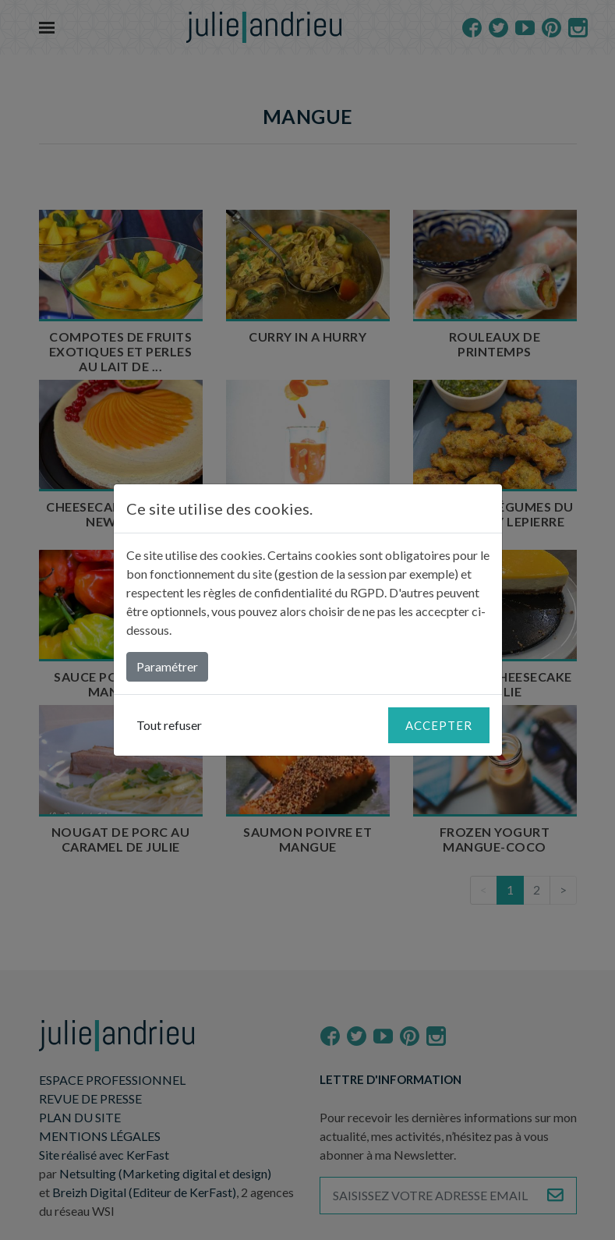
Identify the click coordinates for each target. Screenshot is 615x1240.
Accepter (438, 725)
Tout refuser (169, 724)
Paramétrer (167, 666)
